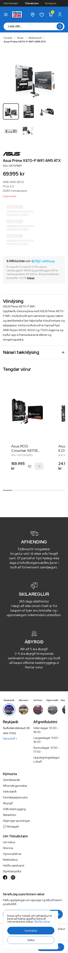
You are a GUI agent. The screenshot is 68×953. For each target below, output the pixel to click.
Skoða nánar (42, 921)
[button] (30, 930)
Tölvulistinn (32, 3)
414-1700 (9, 733)
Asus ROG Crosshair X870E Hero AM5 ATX (24, 450)
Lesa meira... (10, 196)
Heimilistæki (11, 3)
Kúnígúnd (50, 3)
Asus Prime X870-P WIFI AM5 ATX (25, 41)
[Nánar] (31, 278)
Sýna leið (10, 738)
